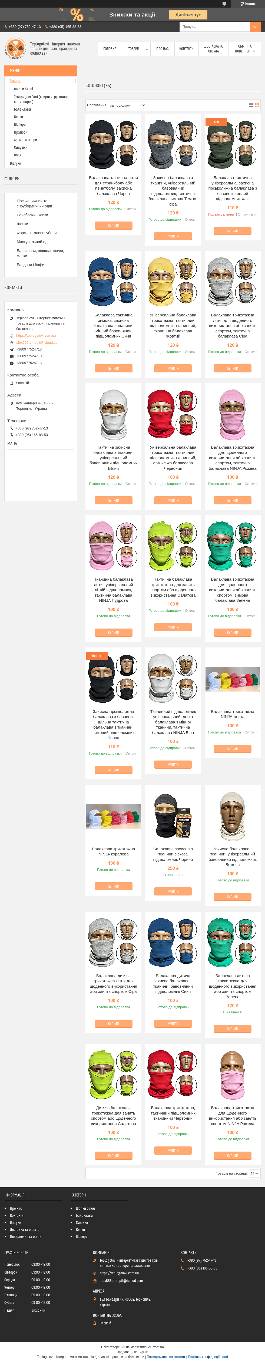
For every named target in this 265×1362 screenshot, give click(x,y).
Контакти (186, 49)
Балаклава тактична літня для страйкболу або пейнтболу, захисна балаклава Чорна (113, 185)
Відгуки (15, 163)
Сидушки (20, 148)
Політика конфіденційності (208, 1357)
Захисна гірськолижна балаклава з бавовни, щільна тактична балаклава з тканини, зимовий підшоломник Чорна (113, 724)
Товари (133, 49)
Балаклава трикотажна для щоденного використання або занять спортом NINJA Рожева (232, 1115)
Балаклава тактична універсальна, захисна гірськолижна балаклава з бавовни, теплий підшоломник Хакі (232, 188)
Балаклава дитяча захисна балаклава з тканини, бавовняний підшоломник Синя (173, 983)
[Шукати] (255, 27)
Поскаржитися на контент (166, 1357)
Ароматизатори (25, 140)
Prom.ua (158, 1347)
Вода (17, 155)
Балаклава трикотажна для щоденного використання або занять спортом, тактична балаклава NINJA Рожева (233, 458)
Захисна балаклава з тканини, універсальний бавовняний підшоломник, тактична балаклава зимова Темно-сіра (173, 190)
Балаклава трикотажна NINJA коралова (113, 852)
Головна (109, 49)
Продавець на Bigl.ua (132, 1352)
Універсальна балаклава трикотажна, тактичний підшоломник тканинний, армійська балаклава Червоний (173, 458)
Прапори (20, 132)
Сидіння (82, 1223)
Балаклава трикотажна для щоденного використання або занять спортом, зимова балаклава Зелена (232, 590)
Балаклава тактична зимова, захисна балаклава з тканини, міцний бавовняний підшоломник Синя (113, 325)
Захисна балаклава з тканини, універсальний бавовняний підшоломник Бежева (233, 857)
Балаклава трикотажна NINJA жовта (232, 714)
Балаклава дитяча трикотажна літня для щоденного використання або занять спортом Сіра (113, 983)
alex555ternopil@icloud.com (38, 342)
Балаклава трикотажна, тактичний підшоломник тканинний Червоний (173, 1112)
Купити (113, 226)
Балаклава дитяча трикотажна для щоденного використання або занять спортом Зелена (232, 986)
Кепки (18, 117)
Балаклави (22, 109)
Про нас (162, 49)
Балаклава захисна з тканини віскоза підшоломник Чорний (173, 854)
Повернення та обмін (25, 1237)
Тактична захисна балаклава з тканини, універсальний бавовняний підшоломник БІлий (113, 458)
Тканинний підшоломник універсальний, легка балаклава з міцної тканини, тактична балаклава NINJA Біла (173, 722)
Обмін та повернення (245, 49)
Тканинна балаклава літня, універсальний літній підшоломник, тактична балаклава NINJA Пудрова (113, 590)
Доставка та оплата (213, 49)
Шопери (20, 125)
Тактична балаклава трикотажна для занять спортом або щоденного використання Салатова (173, 587)
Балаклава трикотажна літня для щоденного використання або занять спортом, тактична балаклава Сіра (232, 325)
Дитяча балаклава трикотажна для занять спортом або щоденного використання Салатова (113, 1115)
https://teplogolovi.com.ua (36, 335)
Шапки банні (23, 89)
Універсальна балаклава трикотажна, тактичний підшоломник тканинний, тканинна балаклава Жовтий (173, 325)
